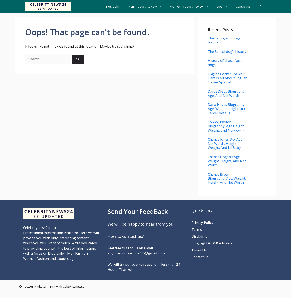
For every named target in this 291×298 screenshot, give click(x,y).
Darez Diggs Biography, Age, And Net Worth (226, 93)
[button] (260, 6)
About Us (199, 250)
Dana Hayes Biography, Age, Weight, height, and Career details (227, 108)
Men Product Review (147, 6)
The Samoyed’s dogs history (224, 40)
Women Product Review (191, 6)
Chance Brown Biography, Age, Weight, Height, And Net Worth (227, 178)
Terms (197, 229)
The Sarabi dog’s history (227, 51)
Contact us (243, 6)
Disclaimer (200, 236)
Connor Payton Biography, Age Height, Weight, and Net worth (226, 126)
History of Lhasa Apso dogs (225, 62)
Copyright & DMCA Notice (212, 243)
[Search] (78, 59)
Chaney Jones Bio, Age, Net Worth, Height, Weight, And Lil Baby (225, 143)
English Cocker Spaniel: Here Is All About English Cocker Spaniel (227, 78)
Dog (224, 6)
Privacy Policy (202, 222)
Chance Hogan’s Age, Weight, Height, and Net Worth (227, 160)
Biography (112, 6)
